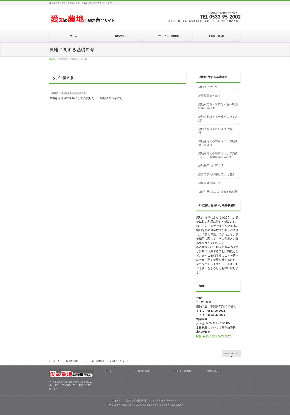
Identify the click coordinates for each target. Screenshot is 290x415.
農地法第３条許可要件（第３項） (216, 130)
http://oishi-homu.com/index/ (213, 336)
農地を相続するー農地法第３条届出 (218, 118)
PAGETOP (231, 353)
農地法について (208, 87)
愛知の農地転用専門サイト (140, 400)
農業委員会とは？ (209, 95)
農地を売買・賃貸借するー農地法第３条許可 (218, 106)
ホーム (56, 361)
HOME (52, 59)
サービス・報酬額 (94, 361)
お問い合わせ (117, 361)
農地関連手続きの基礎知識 (73, 93)
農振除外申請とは (209, 183)
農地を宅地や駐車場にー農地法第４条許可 (218, 143)
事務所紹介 (72, 361)
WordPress (126, 404)
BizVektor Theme (145, 404)
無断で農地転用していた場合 (216, 174)
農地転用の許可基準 (211, 165)
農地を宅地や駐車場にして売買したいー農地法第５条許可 (86, 98)
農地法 (55, 93)
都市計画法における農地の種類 (218, 191)
